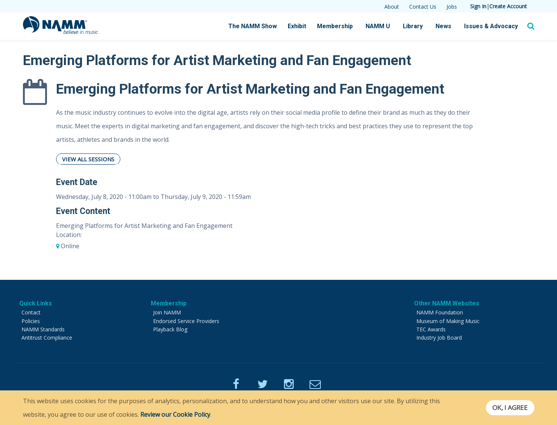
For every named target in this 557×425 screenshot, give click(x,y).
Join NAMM (167, 312)
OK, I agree (509, 407)
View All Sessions (88, 159)
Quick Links (35, 303)
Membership (335, 26)
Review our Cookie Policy (175, 414)
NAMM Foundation (439, 312)
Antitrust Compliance (46, 337)
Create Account (508, 6)
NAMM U (378, 26)
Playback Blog (170, 329)
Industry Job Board (439, 337)
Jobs (451, 6)
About (391, 6)
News (443, 26)
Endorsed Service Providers (186, 321)
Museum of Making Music (448, 321)
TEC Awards (431, 329)
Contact (31, 312)
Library (413, 26)
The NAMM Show (252, 26)
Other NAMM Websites (446, 303)
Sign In (478, 6)
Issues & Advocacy (491, 26)
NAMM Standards (43, 329)
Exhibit (297, 26)
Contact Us (422, 6)
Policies (30, 321)
